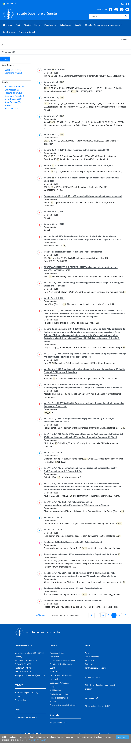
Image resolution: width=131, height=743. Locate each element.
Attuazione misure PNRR (26, 717)
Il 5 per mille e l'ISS (58, 722)
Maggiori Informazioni (37, 740)
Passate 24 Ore (13, 93)
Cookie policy (20, 700)
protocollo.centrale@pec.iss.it (32, 675)
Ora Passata (12, 90)
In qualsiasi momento (14, 86)
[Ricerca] (106, 16)
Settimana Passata (15, 96)
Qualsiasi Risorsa (13, 70)
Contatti (18, 696)
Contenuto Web (14, 73)
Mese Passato (13, 99)
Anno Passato (13, 102)
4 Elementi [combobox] (43, 615)
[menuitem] (8, 24)
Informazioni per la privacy (26, 692)
